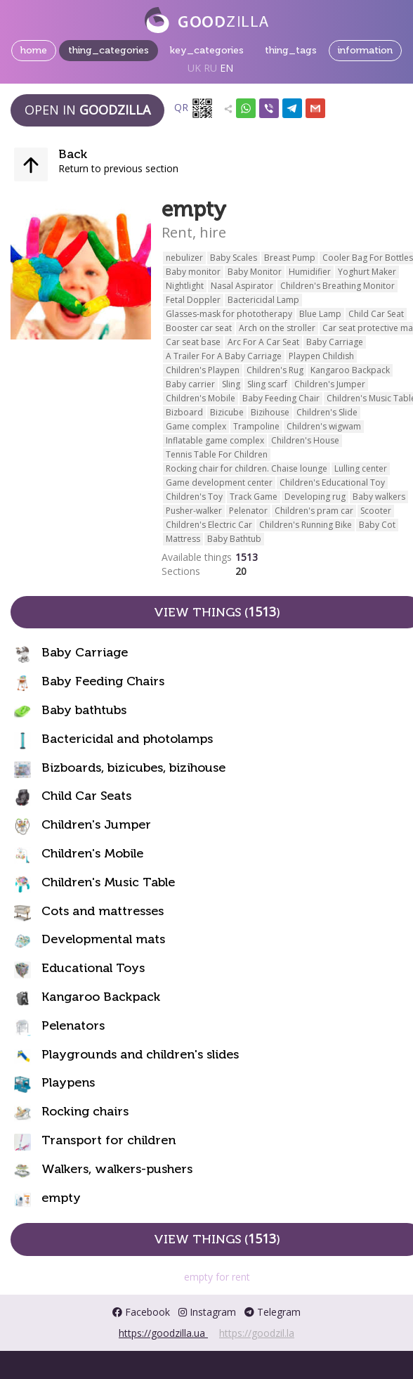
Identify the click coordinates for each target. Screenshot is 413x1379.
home (33, 50)
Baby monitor (193, 272)
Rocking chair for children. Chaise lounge (246, 468)
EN (226, 68)
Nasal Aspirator (242, 286)
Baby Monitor (255, 272)
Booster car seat (199, 328)
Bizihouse (270, 412)
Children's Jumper (329, 384)
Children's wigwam (324, 426)
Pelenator (248, 511)
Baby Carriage (334, 342)
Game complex (196, 426)
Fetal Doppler (193, 300)
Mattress (183, 539)
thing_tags (291, 50)
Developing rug (315, 497)
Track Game (253, 497)
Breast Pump (289, 258)
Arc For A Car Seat (263, 342)
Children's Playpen (203, 370)
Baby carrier (190, 384)
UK (194, 68)
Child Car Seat (376, 314)
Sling (231, 384)
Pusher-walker (194, 511)
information (365, 50)
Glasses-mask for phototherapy (229, 314)
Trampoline (256, 426)
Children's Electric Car (209, 525)
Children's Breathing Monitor (337, 286)
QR (194, 108)
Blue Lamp (320, 314)
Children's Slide (327, 412)
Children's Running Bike (305, 525)
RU (210, 68)
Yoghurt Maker (367, 272)
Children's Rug (275, 370)
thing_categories (108, 50)
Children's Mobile (200, 398)
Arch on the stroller (277, 328)
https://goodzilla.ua (163, 1333)
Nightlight (185, 286)
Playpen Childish (321, 356)
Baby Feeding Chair (281, 398)
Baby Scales (233, 258)
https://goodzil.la (256, 1333)
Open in (87, 109)
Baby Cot (377, 525)
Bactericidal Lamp (263, 300)
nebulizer (184, 258)
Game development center (219, 482)
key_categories (207, 50)
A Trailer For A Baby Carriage (224, 356)
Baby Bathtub (234, 539)
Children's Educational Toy (332, 482)
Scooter (375, 511)
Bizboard (184, 412)
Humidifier (310, 272)
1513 (246, 557)
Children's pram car (314, 511)
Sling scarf (267, 384)
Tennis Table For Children (217, 454)
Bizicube (227, 412)
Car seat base (193, 342)
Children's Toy (194, 497)
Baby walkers (379, 497)
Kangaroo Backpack (350, 370)
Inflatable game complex (215, 440)
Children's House (305, 440)
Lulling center (360, 468)
